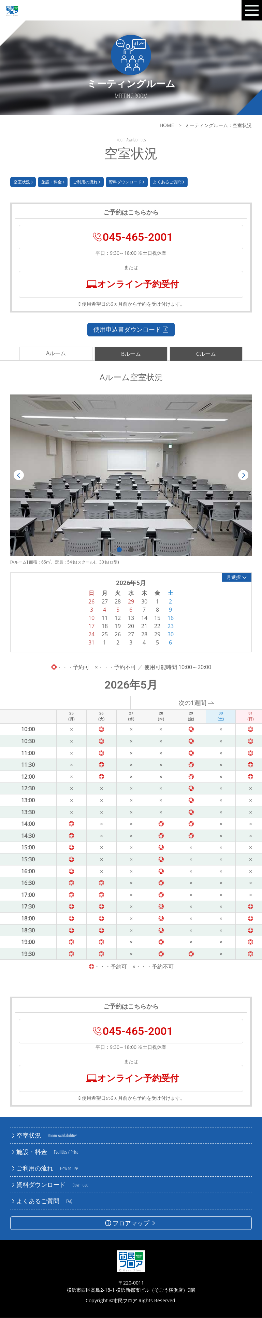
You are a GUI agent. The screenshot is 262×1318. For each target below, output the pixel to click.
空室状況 (23, 182)
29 (157, 634)
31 (91, 643)
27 (131, 634)
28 (144, 634)
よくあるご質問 (168, 182)
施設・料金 (52, 182)
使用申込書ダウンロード (131, 329)
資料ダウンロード (126, 182)
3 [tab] (143, 550)
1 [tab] (119, 550)
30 (171, 634)
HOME (167, 125)
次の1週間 (196, 703)
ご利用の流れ (86, 182)
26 (118, 634)
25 (105, 634)
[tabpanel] (131, 475)
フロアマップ (131, 1223)
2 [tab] (131, 550)
